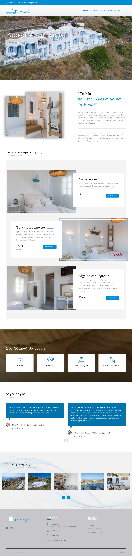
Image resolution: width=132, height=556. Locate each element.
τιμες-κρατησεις (114, 10)
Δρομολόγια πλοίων (95, 529)
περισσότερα (112, 196)
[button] (124, 10)
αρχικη (85, 10)
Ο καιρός (91, 525)
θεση (103, 10)
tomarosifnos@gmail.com (29, 3)
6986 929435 (54, 536)
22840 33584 (11, 3)
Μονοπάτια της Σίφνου (96, 532)
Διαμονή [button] (94, 10)
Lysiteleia (122, 552)
